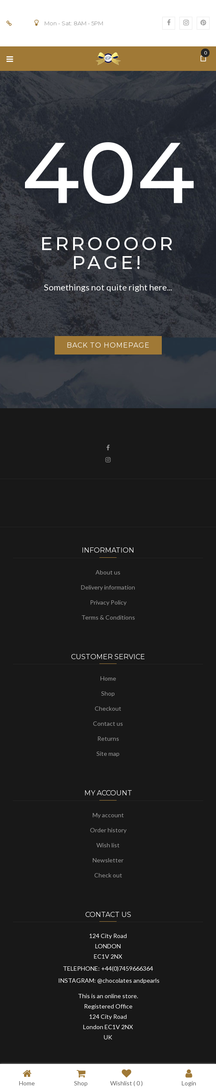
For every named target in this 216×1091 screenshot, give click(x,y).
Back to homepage (108, 345)
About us (108, 572)
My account (108, 815)
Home (108, 678)
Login (189, 1077)
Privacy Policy (108, 602)
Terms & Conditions (108, 617)
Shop (108, 693)
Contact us (108, 723)
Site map (108, 753)
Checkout (108, 708)
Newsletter (108, 860)
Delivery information (108, 587)
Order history (108, 830)
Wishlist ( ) (126, 1077)
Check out (108, 875)
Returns (108, 738)
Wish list (108, 845)
